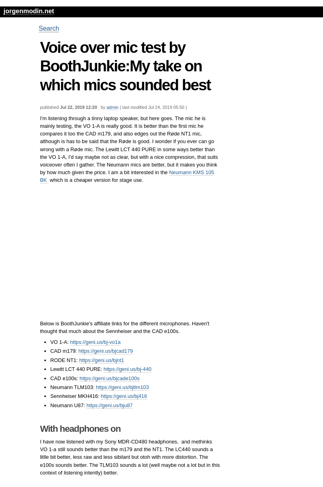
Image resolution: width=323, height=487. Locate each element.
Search (49, 28)
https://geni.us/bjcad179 (105, 351)
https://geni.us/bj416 (124, 396)
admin (112, 107)
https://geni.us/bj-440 (128, 369)
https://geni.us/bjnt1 (101, 360)
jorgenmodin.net (29, 11)
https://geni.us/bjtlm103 (122, 387)
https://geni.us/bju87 (109, 405)
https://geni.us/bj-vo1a (95, 342)
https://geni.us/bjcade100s (109, 378)
